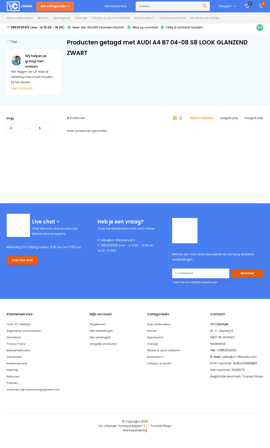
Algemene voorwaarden (24, 333)
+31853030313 (226, 353)
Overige (81, 18)
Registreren (98, 327)
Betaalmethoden (19, 353)
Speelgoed (61, 18)
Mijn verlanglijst (101, 340)
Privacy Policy (17, 346)
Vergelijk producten (104, 346)
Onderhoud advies (205, 18)
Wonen (43, 18)
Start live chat (23, 263)
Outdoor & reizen (172, 18)
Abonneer (247, 276)
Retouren (13, 379)
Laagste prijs (229, 120)
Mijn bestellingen (102, 333)
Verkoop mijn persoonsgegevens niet (34, 392)
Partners (13, 385)
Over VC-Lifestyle (20, 327)
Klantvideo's (144, 18)
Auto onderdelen (20, 18)
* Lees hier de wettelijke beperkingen (194, 284)
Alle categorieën (55, 6)
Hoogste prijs (253, 120)
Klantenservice (116, 6)
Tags (13, 44)
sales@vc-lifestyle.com (239, 359)
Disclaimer (14, 340)
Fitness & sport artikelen (111, 18)
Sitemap (13, 372)
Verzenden (15, 359)
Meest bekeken (202, 120)
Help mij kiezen (22, 91)
